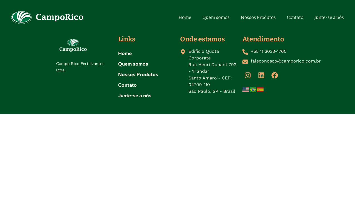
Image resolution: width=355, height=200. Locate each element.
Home (184, 17)
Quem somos (216, 17)
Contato (295, 17)
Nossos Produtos (258, 17)
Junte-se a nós (329, 17)
